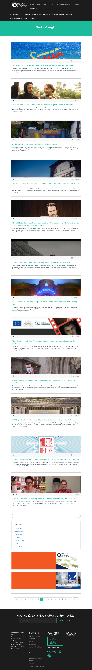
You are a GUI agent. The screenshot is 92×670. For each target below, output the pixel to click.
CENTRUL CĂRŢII (15, 18)
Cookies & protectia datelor (37, 666)
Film (16, 544)
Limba (32, 4)
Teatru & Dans (19, 540)
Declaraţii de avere (34, 653)
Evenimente (27, 14)
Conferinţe (18, 534)
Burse (25, 18)
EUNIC (71, 14)
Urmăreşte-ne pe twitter (54, 641)
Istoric (31, 650)
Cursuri (39, 4)
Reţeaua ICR (17, 14)
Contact (76, 4)
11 (55, 599)
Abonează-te (64, 620)
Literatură (18, 528)
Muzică (17, 537)
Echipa (31, 641)
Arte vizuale (19, 531)
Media (52, 4)
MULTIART (18, 547)
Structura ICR (33, 644)
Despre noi (45, 4)
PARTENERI (32, 8)
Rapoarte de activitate (35, 647)
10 (52, 599)
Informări (32, 18)
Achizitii (31, 656)
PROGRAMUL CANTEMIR (41, 14)
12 (59, 599)
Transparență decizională (64, 4)
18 (66, 599)
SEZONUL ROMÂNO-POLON (59, 14)
